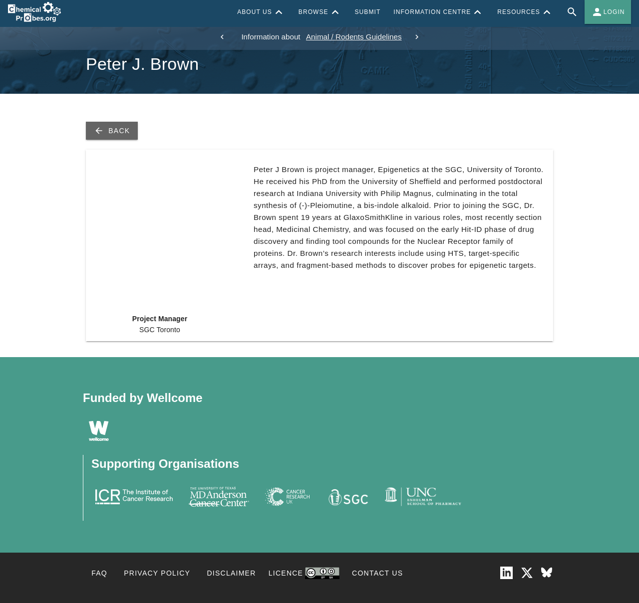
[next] (417, 37)
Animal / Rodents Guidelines (354, 36)
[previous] (222, 37)
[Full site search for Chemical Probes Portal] (572, 12)
